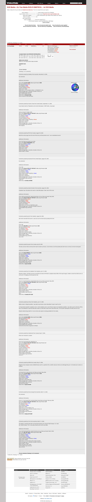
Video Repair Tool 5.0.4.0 (34, 488)
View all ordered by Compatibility (45, 26)
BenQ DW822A (27, 252)
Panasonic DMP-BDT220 (65, 484)
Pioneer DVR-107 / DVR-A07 (30, 113)
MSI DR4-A (26, 225)
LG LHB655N (63, 477)
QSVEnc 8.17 (48, 473)
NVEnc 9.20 (32, 475)
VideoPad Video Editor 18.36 (51, 475)
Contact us (31, 493)
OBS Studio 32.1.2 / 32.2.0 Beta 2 (36, 478)
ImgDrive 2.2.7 (32, 482)
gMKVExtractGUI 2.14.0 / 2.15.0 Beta (52, 480)
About (64, 3)
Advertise (46, 493)
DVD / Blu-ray (40, 3)
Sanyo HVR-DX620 (64, 486)
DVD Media (11, 7)
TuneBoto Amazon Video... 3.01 (51, 482)
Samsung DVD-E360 (64, 480)
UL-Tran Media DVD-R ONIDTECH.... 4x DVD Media (35, 7)
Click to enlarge (75, 91)
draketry (30, 74)
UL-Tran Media (10, 46)
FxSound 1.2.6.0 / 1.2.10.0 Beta (35, 471)
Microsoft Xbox (30, 96)
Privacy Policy (37, 493)
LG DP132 (63, 487)
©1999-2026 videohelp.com (46, 501)
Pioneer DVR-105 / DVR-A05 (30, 282)
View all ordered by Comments (29, 26)
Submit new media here (28, 9)
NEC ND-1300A (27, 432)
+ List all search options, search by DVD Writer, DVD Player (40, 21)
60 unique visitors (22, 477)
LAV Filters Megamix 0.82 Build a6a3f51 (53, 484)
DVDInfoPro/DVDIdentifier (34, 54)
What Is (56, 3)
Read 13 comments (74, 45)
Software (31, 3)
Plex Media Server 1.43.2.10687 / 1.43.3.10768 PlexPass (36, 485)
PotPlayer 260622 (49, 477)
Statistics (59, 493)
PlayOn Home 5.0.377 (34, 477)
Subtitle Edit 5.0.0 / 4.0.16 (34, 487)
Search (26, 493)
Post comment (73, 49)
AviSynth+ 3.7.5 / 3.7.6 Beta (50, 478)
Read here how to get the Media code (51, 14)
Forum (23, 3)
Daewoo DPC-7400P (64, 475)
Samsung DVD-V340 (64, 478)
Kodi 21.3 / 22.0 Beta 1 (34, 473)
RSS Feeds (54, 493)
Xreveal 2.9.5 (48, 487)
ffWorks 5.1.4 (32, 480)
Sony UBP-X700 (64, 473)
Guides (49, 3)
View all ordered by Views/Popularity (61, 26)
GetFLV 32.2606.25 (49, 471)
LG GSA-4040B (27, 317)
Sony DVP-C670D (64, 482)
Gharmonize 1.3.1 (49, 486)
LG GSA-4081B (27, 373)
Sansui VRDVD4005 (28, 142)
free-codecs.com (48, 498)
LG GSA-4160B (27, 82)
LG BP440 (63, 471)
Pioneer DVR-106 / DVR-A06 (30, 342)
